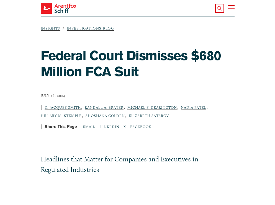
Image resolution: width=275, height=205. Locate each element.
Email (89, 126)
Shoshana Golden (105, 115)
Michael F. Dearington (152, 107)
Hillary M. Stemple (61, 115)
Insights (50, 28)
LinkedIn (109, 126)
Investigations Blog (90, 28)
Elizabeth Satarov (149, 115)
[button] (219, 8)
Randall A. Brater (104, 107)
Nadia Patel (193, 107)
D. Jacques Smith (63, 107)
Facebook (140, 126)
